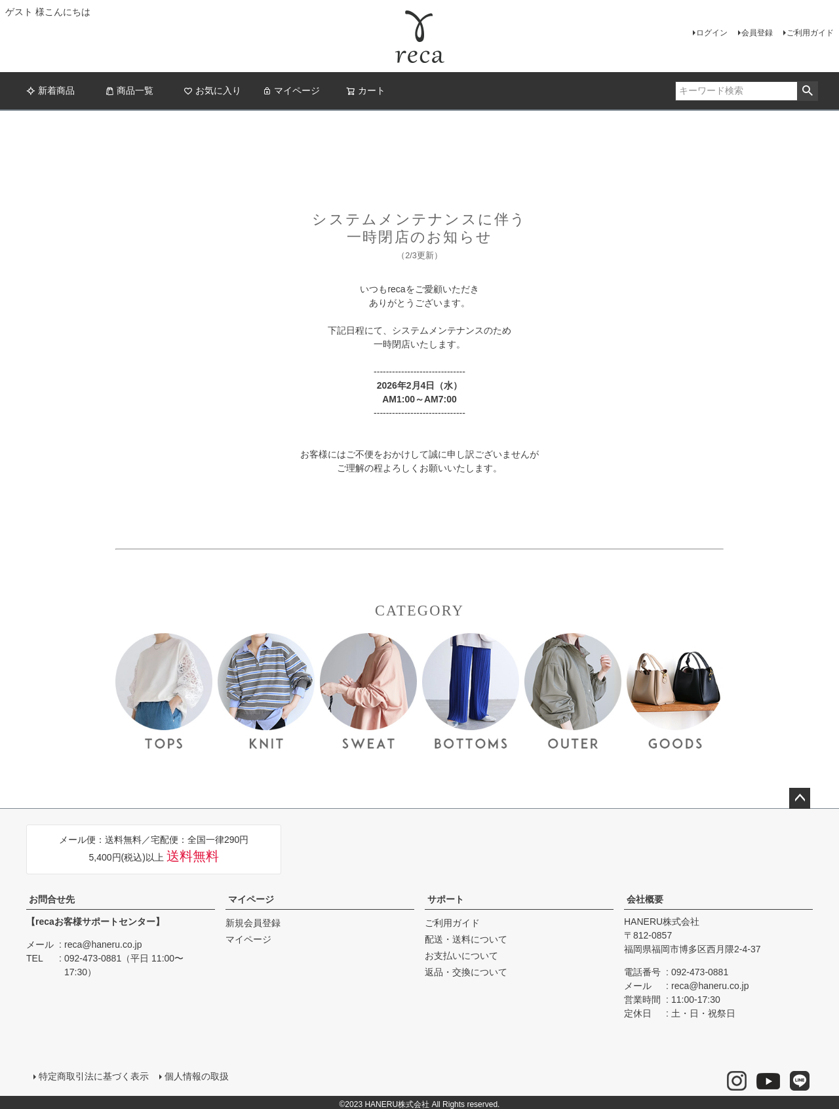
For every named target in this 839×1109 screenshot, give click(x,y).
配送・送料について (466, 939)
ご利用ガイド (810, 32)
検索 (807, 91)
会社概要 (645, 899)
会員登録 (757, 32)
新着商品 (50, 90)
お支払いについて (461, 955)
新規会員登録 (253, 923)
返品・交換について (466, 972)
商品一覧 (129, 90)
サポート (445, 899)
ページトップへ (799, 798)
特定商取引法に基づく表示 (92, 1074)
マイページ (291, 90)
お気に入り (212, 90)
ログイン (712, 32)
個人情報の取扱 (195, 1074)
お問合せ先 (52, 899)
